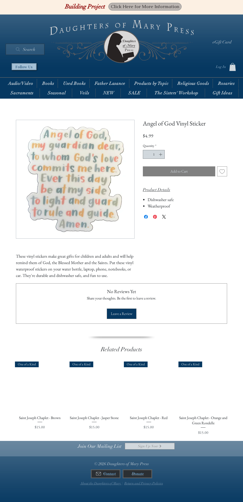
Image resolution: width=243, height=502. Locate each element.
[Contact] (105, 473)
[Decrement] (147, 154)
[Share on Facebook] (146, 217)
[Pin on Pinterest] (155, 217)
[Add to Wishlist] (222, 171)
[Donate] (137, 473)
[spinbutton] (154, 154)
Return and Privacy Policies (143, 483)
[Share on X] (164, 217)
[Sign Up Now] (150, 446)
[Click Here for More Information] (145, 6)
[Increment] (161, 154)
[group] (121, 401)
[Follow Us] (24, 66)
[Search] (25, 49)
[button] (232, 67)
